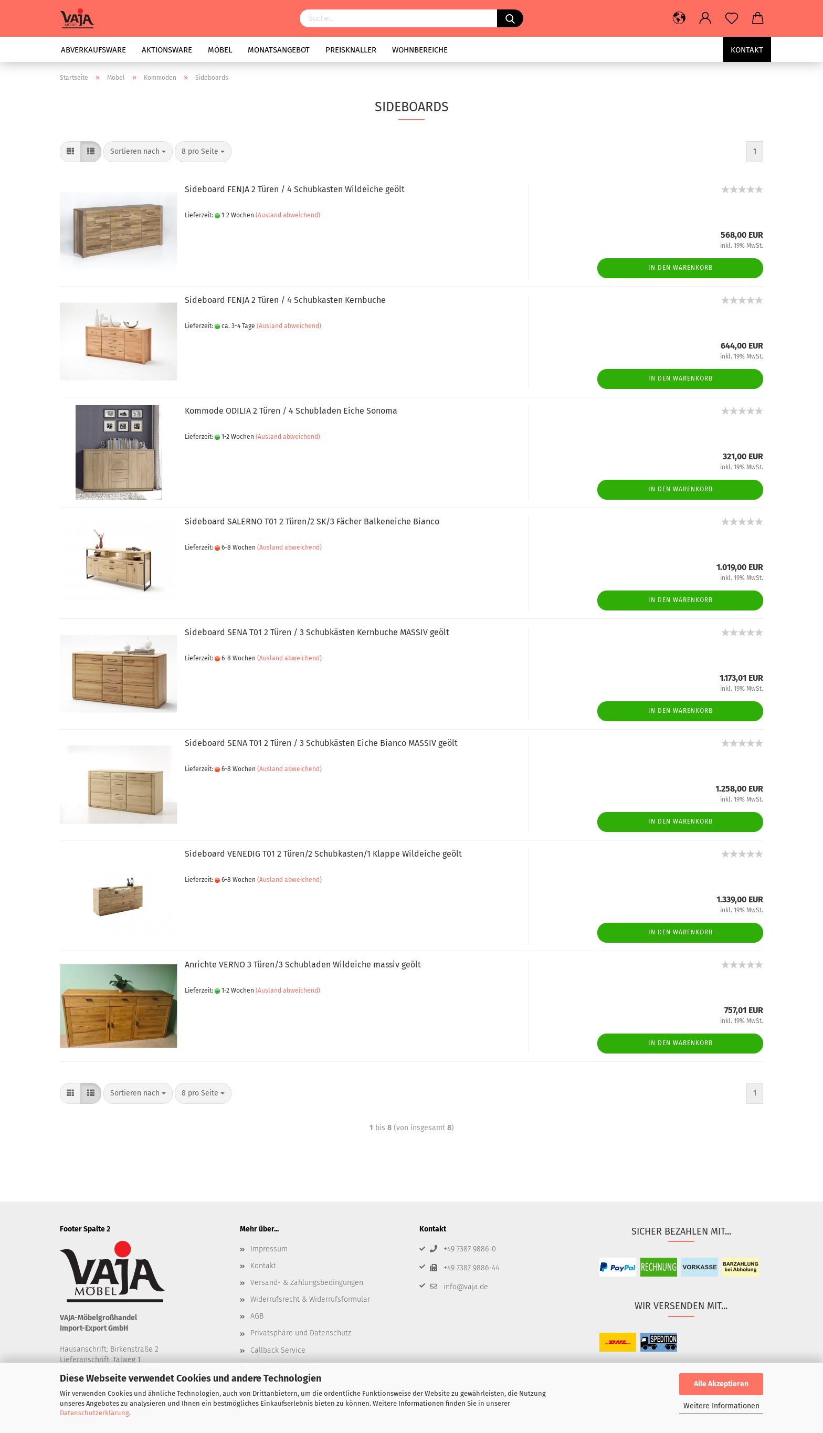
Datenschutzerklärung (94, 1413)
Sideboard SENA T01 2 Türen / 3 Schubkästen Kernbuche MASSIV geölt (317, 632)
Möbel (220, 50)
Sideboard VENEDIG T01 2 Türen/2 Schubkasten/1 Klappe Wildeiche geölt (323, 854)
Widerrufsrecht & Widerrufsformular (310, 1299)
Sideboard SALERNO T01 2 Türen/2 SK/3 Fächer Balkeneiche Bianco (312, 521)
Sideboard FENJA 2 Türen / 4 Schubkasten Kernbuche (285, 300)
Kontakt (747, 50)
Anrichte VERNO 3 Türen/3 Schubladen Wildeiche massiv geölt (303, 965)
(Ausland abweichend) (288, 215)
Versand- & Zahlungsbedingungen (306, 1282)
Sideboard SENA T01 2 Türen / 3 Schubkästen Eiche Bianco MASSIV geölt (321, 743)
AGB (256, 1316)
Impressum (269, 1249)
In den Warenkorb (680, 267)
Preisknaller (350, 50)
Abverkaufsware (93, 50)
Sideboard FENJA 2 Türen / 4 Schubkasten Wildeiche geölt (295, 189)
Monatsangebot (279, 50)
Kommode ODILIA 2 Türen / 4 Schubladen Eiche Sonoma (291, 411)
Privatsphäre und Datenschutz (300, 1333)
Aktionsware (167, 50)
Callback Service (277, 1350)
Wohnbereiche (420, 50)
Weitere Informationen (721, 1406)
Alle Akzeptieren (721, 1383)
